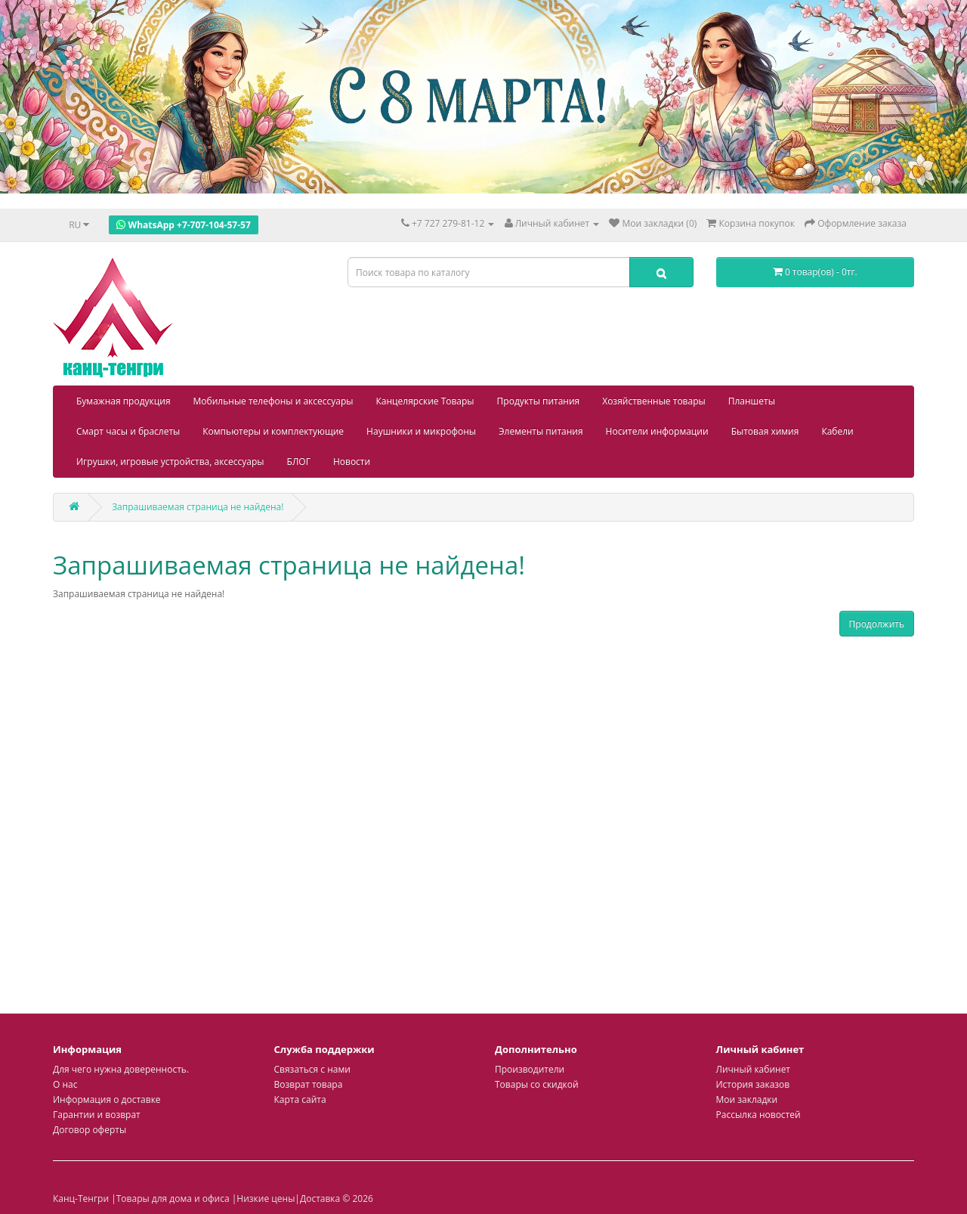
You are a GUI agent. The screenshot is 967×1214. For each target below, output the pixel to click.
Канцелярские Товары (425, 401)
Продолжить (876, 624)
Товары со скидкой (537, 1084)
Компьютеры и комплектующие (273, 431)
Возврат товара (308, 1084)
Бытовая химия (765, 431)
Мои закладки (747, 1099)
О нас (65, 1084)
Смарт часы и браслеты (128, 431)
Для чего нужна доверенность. (121, 1069)
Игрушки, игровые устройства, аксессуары (170, 461)
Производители (529, 1069)
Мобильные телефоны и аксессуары (273, 401)
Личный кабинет (753, 1069)
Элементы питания (541, 431)
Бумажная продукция (123, 401)
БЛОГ (298, 461)
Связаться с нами (312, 1069)
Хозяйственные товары (654, 401)
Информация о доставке (107, 1099)
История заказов (753, 1084)
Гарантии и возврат (97, 1114)
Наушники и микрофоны (421, 431)
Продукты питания (538, 401)
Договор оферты (89, 1129)
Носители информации (657, 431)
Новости (351, 461)
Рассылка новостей (758, 1114)
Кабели (837, 431)
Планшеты (751, 401)
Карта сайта (300, 1099)
